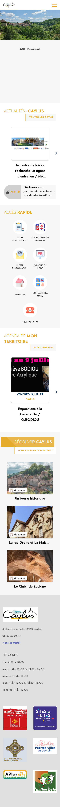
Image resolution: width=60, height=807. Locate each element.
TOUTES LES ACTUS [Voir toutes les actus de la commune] (41, 117)
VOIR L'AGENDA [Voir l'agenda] (43, 347)
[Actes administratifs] (20, 239)
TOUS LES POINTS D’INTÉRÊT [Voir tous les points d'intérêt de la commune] (35, 450)
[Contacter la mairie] (40, 295)
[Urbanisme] (20, 294)
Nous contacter (11, 643)
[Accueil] (9, 5)
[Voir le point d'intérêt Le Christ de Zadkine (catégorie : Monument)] (30, 566)
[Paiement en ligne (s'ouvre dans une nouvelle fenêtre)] (40, 267)
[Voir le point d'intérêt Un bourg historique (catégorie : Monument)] (30, 478)
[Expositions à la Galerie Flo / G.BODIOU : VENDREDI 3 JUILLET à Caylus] (30, 399)
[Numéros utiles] (30, 322)
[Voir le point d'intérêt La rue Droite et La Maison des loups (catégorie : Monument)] (30, 522)
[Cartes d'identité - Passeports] (40, 239)
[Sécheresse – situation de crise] (38, 191)
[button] (56, 153)
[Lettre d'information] (20, 267)
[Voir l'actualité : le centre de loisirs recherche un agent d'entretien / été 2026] (30, 143)
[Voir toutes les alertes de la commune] (13, 191)
